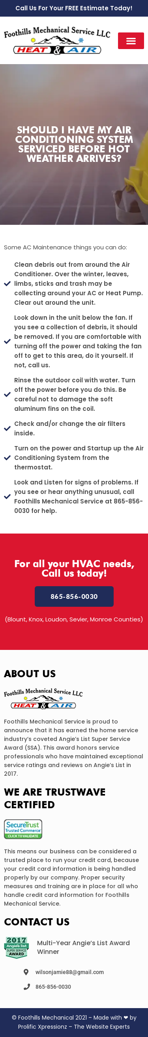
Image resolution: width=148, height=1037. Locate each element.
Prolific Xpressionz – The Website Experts (74, 1027)
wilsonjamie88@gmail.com (70, 972)
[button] (131, 40)
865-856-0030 (53, 987)
